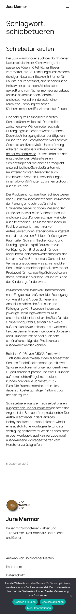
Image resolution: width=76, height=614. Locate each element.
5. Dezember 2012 (17, 463)
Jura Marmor (16, 6)
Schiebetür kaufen (30, 49)
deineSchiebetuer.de (21, 154)
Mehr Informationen (39, 608)
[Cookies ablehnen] (71, 596)
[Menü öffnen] (67, 6)
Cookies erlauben (25, 601)
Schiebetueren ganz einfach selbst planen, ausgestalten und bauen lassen (36, 405)
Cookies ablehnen (53, 601)
